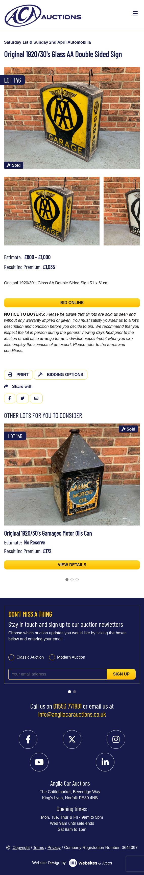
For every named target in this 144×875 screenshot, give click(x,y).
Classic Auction (30, 657)
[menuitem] (52, 211)
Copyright (18, 847)
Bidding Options (60, 374)
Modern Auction (71, 657)
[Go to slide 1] (66, 579)
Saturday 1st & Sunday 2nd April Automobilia (47, 42)
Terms (38, 847)
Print (18, 374)
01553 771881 (67, 706)
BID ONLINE (72, 303)
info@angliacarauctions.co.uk (72, 714)
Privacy (54, 847)
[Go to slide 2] (72, 579)
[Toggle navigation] (135, 13)
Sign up (121, 674)
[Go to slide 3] (77, 579)
